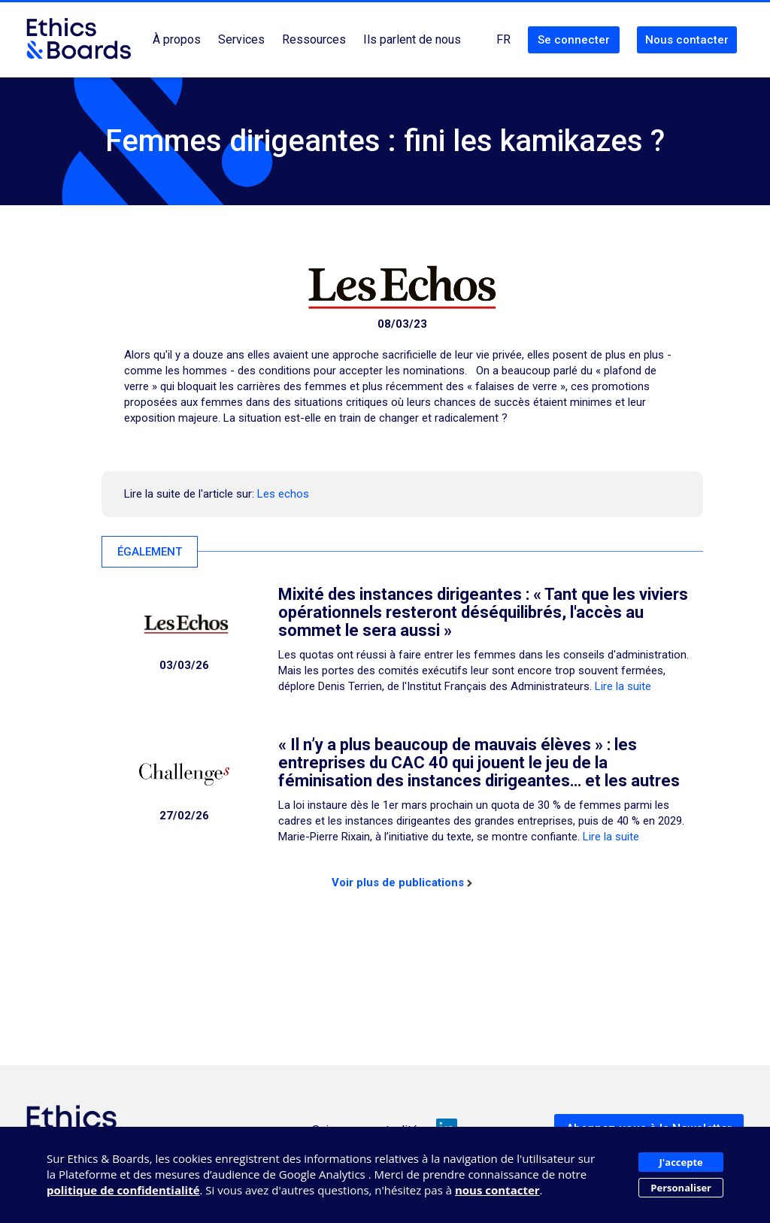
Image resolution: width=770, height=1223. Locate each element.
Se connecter (574, 40)
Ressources (314, 39)
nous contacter (497, 1189)
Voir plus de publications (402, 882)
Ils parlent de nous (412, 39)
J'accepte (681, 1162)
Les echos (283, 494)
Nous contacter (687, 40)
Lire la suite (623, 686)
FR (503, 39)
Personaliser (680, 1187)
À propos (177, 39)
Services (241, 39)
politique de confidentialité (123, 1189)
